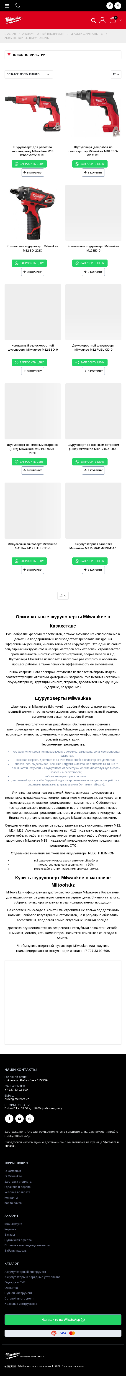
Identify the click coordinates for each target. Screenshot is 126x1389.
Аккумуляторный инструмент (25, 1271)
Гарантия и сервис (18, 1187)
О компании (13, 1171)
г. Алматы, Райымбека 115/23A (26, 1080)
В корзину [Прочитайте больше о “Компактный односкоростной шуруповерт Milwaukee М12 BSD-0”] (34, 371)
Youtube (19, 1118)
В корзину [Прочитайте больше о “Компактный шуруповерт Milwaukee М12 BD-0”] (95, 271)
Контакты (11, 1197)
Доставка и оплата (18, 1181)
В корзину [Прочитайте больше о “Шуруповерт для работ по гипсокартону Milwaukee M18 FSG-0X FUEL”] (95, 172)
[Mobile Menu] (8, 6)
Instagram (30, 1118)
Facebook (9, 1118)
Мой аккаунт (13, 1224)
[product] (33, 113)
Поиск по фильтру (28, 55)
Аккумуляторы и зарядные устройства (32, 1277)
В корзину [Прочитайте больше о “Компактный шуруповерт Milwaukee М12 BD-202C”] (34, 271)
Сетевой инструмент (19, 1298)
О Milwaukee (13, 1176)
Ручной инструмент (18, 1293)
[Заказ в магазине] (29, 74)
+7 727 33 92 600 (16, 1089)
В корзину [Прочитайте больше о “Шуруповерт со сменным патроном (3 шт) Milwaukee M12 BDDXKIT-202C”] (34, 470)
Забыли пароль (16, 1250)
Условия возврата (17, 1192)
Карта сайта (13, 1203)
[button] (63, 55)
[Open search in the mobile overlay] (93, 20)
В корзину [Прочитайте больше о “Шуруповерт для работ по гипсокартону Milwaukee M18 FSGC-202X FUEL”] (34, 172)
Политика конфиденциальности (27, 1245)
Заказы (10, 1234)
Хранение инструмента (21, 1303)
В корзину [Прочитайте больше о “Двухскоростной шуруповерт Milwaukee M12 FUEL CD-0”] (95, 371)
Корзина (10, 1229)
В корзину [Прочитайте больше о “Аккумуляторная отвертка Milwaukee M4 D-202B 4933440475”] (95, 569)
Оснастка (11, 1287)
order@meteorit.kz (17, 1099)
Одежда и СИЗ (15, 1282)
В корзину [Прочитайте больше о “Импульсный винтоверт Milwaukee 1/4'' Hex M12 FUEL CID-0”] (34, 569)
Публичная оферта (18, 1240)
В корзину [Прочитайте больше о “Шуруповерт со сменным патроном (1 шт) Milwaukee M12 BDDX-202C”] (95, 470)
